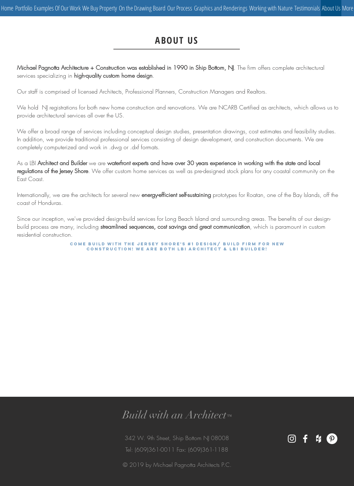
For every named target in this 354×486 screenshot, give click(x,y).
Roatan (255, 195)
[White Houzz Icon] (318, 438)
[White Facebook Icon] (305, 438)
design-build (120, 219)
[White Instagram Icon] (291, 438)
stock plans (240, 171)
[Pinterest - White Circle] (332, 438)
